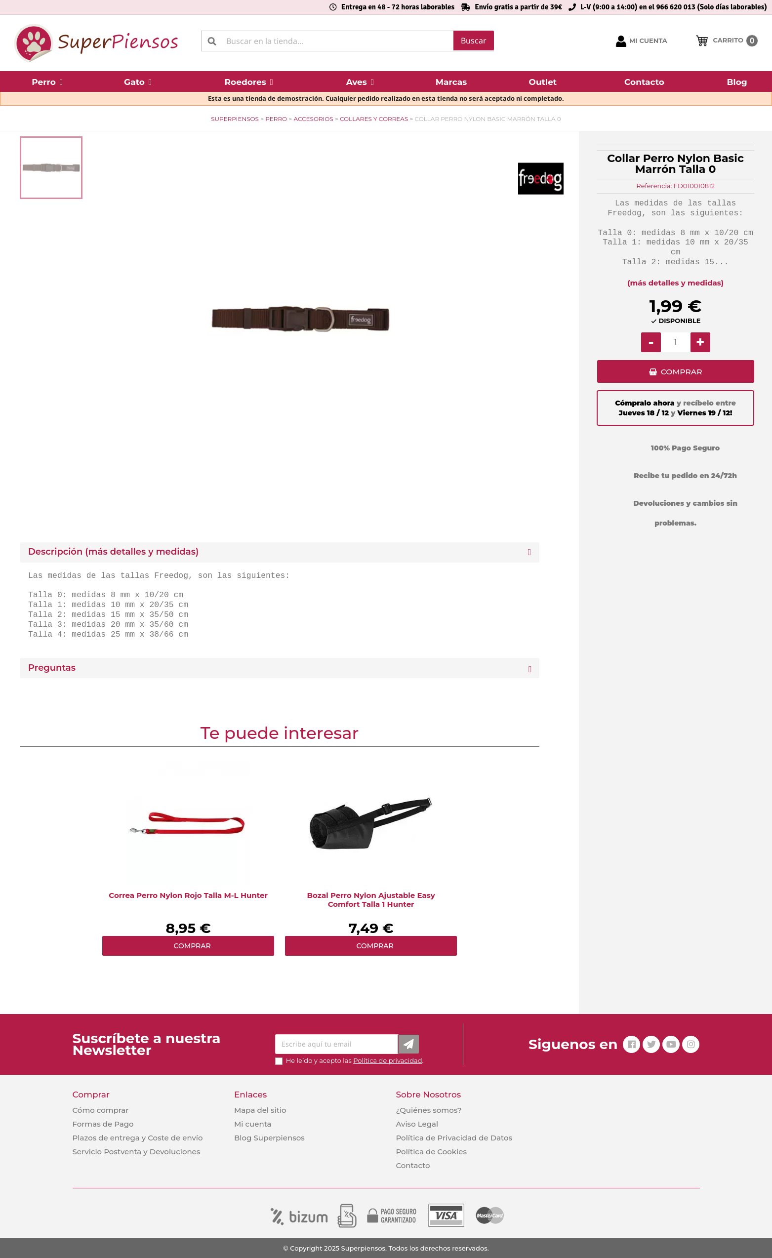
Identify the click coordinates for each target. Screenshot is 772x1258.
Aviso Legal (417, 1124)
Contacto (413, 1165)
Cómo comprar (101, 1110)
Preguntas (52, 668)
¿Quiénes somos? (428, 1110)
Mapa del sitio (260, 1110)
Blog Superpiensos (269, 1137)
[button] (47, 81)
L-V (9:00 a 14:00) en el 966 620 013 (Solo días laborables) (673, 6)
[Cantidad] (676, 342)
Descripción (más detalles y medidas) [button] (113, 552)
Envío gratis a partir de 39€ (518, 6)
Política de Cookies (431, 1151)
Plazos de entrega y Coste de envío (138, 1137)
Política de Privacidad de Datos (454, 1137)
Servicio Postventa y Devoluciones (137, 1151)
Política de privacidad (387, 1060)
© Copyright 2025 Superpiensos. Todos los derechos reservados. (385, 1248)
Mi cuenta (253, 1124)
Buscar (474, 40)
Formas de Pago (103, 1124)
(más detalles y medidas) (675, 282)
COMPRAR (681, 373)
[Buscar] (347, 41)
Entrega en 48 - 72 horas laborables (397, 6)
